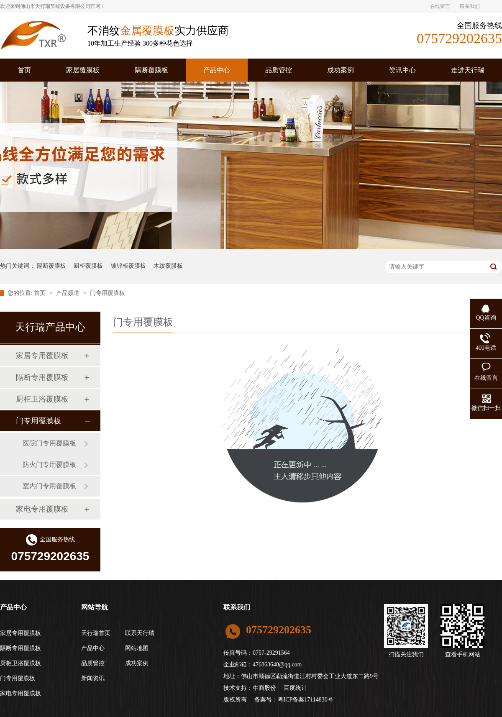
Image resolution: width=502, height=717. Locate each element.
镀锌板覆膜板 (128, 266)
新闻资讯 (93, 678)
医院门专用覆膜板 (49, 443)
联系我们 (470, 6)
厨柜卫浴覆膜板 (42, 399)
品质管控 (278, 70)
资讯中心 (402, 70)
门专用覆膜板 (107, 293)
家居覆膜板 (83, 70)
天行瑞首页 (95, 633)
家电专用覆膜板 (42, 509)
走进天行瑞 (467, 70)
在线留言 (440, 6)
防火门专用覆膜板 (49, 464)
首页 (24, 70)
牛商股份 (264, 688)
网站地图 (137, 648)
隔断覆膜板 (151, 70)
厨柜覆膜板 (88, 266)
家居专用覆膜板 (42, 355)
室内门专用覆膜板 (49, 485)
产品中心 (216, 70)
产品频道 (68, 293)
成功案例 (340, 70)
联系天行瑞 (139, 633)
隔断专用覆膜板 (42, 377)
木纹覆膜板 (168, 266)
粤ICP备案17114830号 (305, 700)
